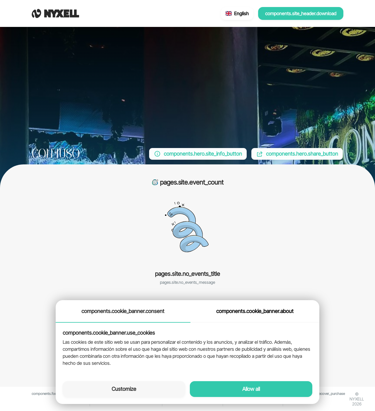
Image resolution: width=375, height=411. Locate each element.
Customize (124, 389)
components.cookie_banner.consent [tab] (122, 311)
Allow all (251, 389)
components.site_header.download (300, 13)
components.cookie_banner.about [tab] (255, 311)
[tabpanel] (187, 348)
